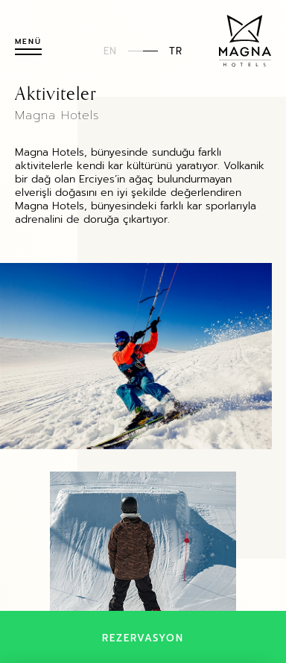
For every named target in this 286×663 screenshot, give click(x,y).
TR (175, 50)
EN (110, 50)
